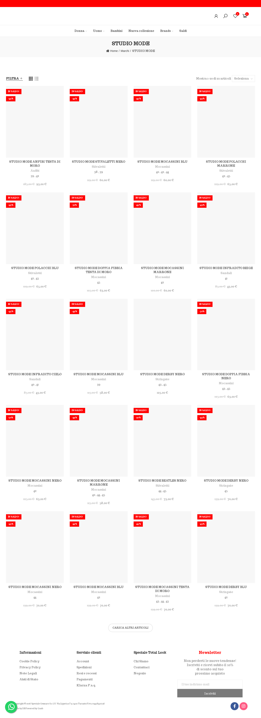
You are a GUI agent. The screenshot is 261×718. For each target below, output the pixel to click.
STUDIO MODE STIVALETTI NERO (98, 161)
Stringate (162, 379)
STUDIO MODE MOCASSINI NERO (34, 480)
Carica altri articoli (130, 627)
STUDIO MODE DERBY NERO (162, 374)
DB (23, 708)
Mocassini (162, 166)
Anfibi (34, 170)
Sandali (226, 273)
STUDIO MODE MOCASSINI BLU (162, 161)
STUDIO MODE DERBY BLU (226, 587)
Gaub (40, 708)
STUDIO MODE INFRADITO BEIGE (226, 268)
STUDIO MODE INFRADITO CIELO (34, 374)
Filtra (12, 78)
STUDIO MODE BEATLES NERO (162, 480)
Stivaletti (98, 166)
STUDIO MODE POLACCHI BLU (35, 268)
